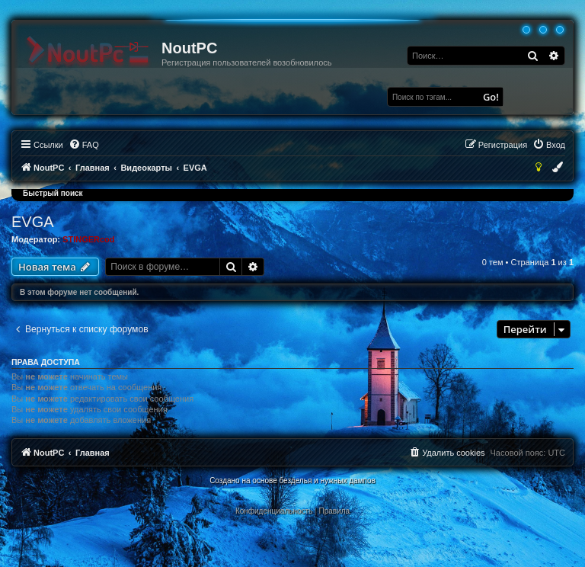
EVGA (32, 221)
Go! (491, 97)
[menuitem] (84, 145)
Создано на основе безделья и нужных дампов (292, 480)
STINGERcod (88, 239)
